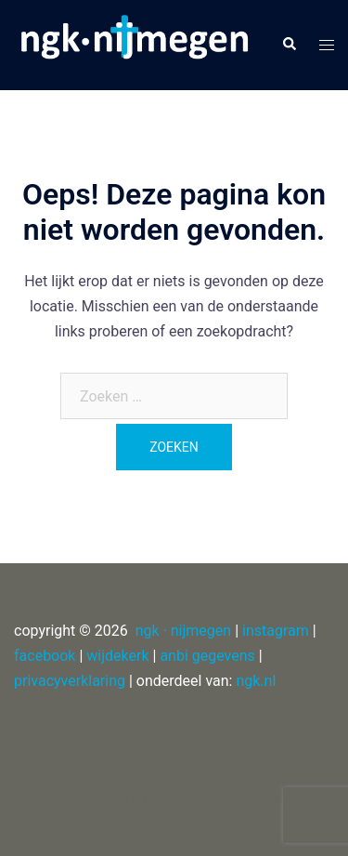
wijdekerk (117, 656)
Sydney (174, 824)
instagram (275, 630)
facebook (44, 656)
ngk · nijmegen (183, 630)
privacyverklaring (69, 681)
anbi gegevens (207, 656)
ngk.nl (256, 681)
